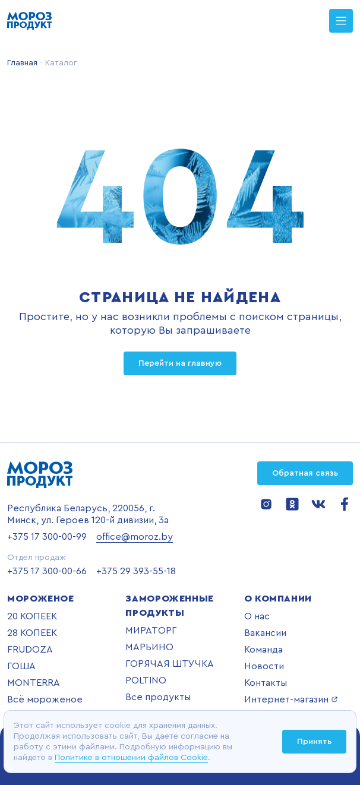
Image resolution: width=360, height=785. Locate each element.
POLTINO (145, 680)
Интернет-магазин (291, 699)
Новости (264, 666)
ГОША (21, 666)
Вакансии (265, 633)
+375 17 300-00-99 (47, 537)
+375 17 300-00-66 (47, 571)
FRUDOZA (30, 649)
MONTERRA (33, 683)
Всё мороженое (45, 699)
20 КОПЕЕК (32, 616)
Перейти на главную (180, 363)
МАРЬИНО (149, 647)
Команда (263, 649)
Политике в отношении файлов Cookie (131, 758)
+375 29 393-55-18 (136, 571)
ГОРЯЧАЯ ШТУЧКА (169, 664)
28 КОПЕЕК (32, 633)
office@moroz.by (134, 537)
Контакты (265, 683)
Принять (314, 741)
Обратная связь (305, 473)
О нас (257, 616)
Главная (22, 63)
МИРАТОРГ (150, 630)
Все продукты (158, 697)
